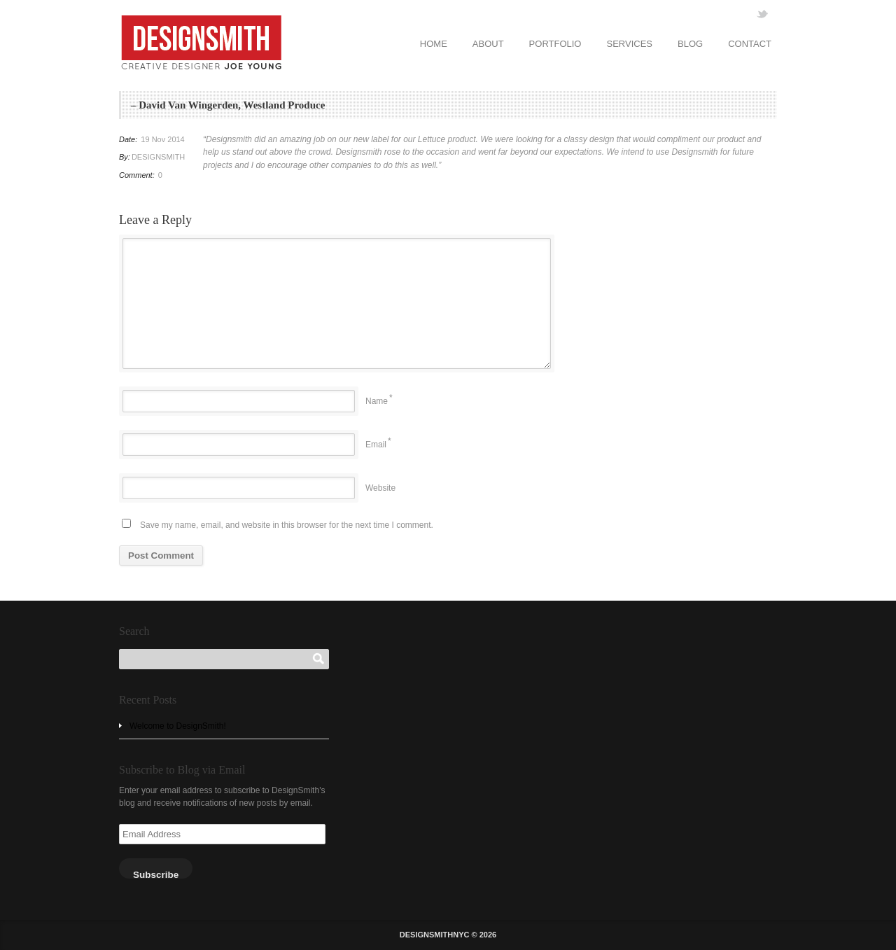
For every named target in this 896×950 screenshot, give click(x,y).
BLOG (690, 44)
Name (376, 401)
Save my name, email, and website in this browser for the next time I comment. (286, 525)
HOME (433, 44)
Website (380, 488)
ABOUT (488, 44)
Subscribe (155, 874)
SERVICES (629, 44)
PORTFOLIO (555, 44)
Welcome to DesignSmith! (178, 726)
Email (375, 444)
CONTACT (749, 44)
